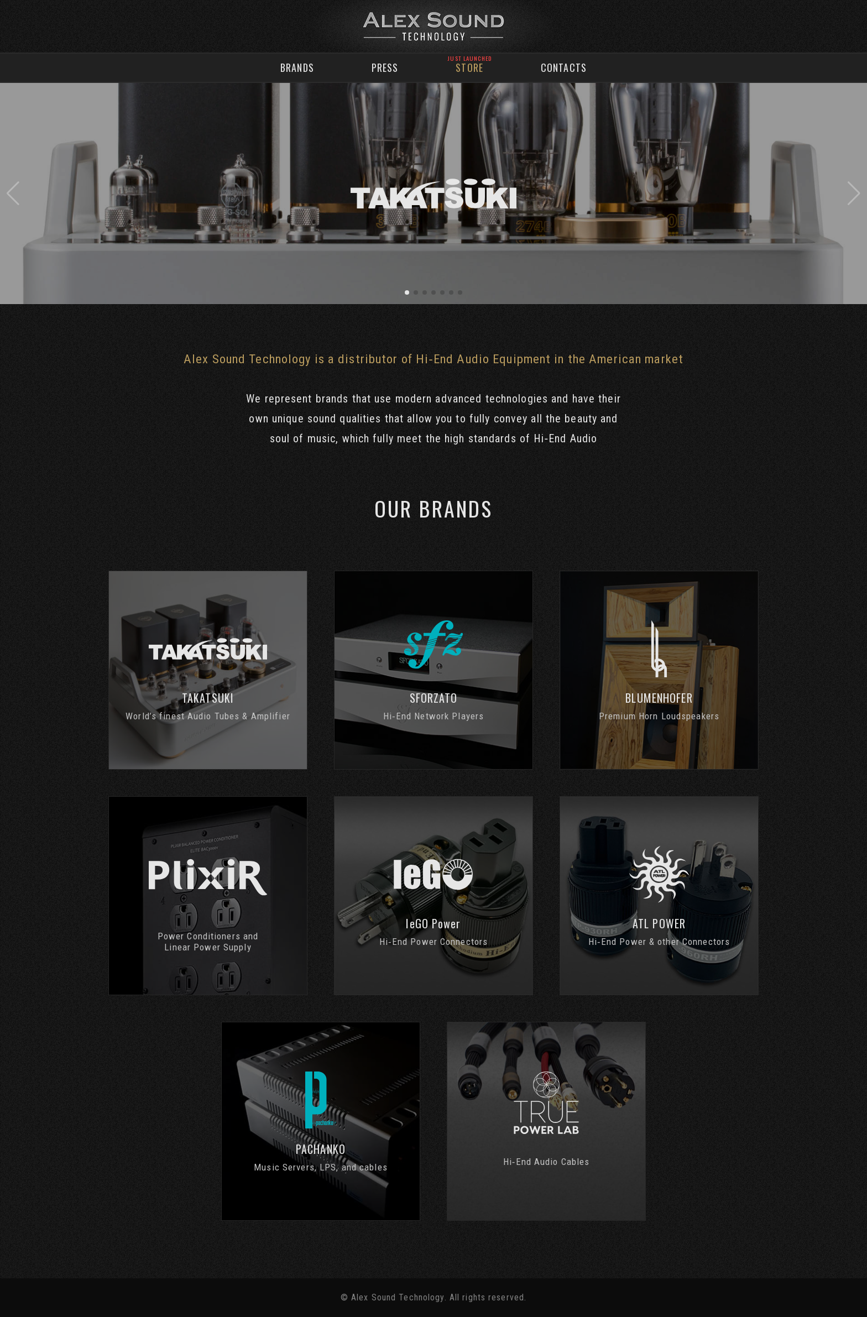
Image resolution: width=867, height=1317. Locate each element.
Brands (297, 67)
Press (385, 67)
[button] (13, 193)
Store (469, 67)
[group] (433, 193)
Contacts (564, 67)
